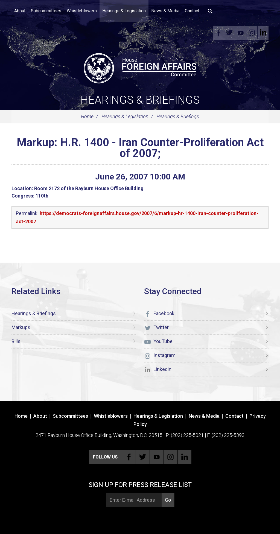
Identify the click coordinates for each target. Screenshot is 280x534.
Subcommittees (46, 10)
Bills (16, 341)
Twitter (229, 33)
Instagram (251, 33)
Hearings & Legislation (124, 10)
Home (87, 116)
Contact (192, 10)
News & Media (165, 10)
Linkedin (263, 33)
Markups (20, 327)
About (19, 10)
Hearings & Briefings (140, 100)
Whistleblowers (82, 10)
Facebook (218, 33)
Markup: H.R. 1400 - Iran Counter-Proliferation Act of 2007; (140, 148)
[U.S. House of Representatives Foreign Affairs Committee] (140, 67)
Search (210, 11)
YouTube (240, 33)
